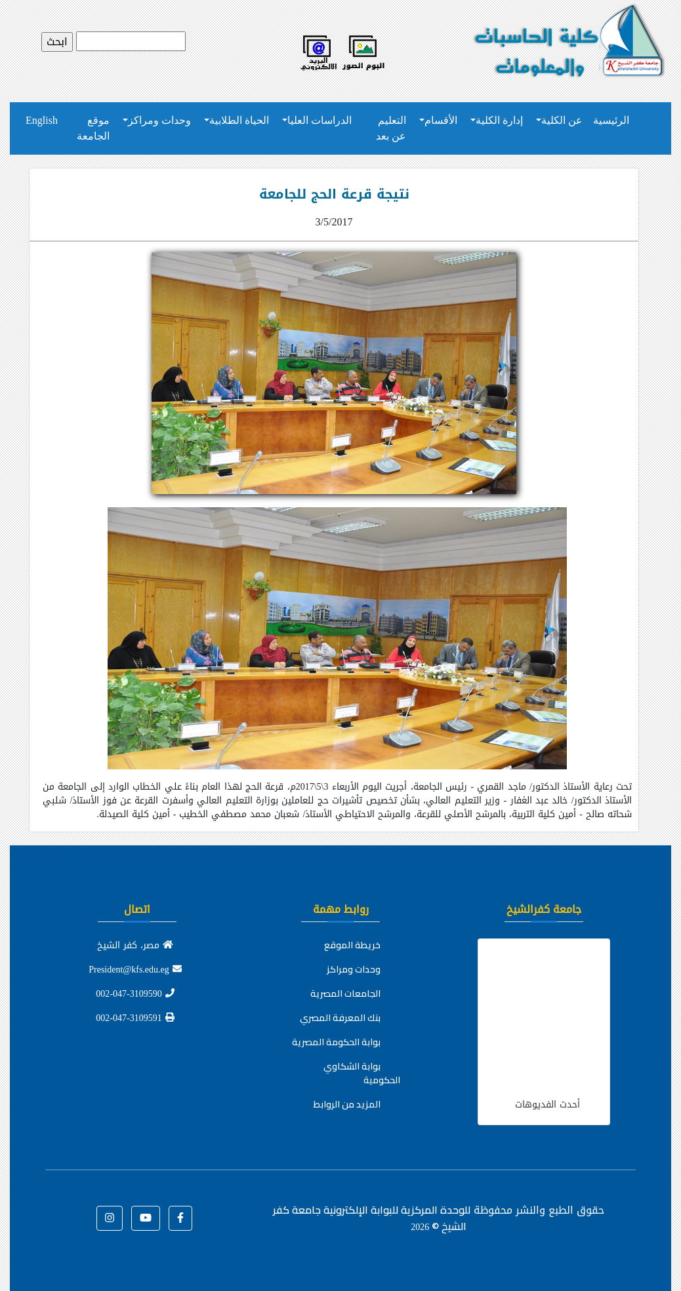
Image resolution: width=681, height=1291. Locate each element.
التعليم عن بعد (391, 128)
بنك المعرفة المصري (340, 1017)
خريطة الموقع (352, 945)
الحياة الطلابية (239, 120)
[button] (180, 1218)
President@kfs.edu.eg (135, 969)
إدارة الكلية (499, 120)
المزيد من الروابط (347, 1104)
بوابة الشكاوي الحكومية (361, 1073)
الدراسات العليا (319, 120)
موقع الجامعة (93, 128)
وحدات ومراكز (159, 120)
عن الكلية (562, 120)
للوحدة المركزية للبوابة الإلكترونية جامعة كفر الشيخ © (371, 1218)
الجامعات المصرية (345, 993)
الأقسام (440, 120)
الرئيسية (611, 120)
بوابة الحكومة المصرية (336, 1041)
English (42, 120)
